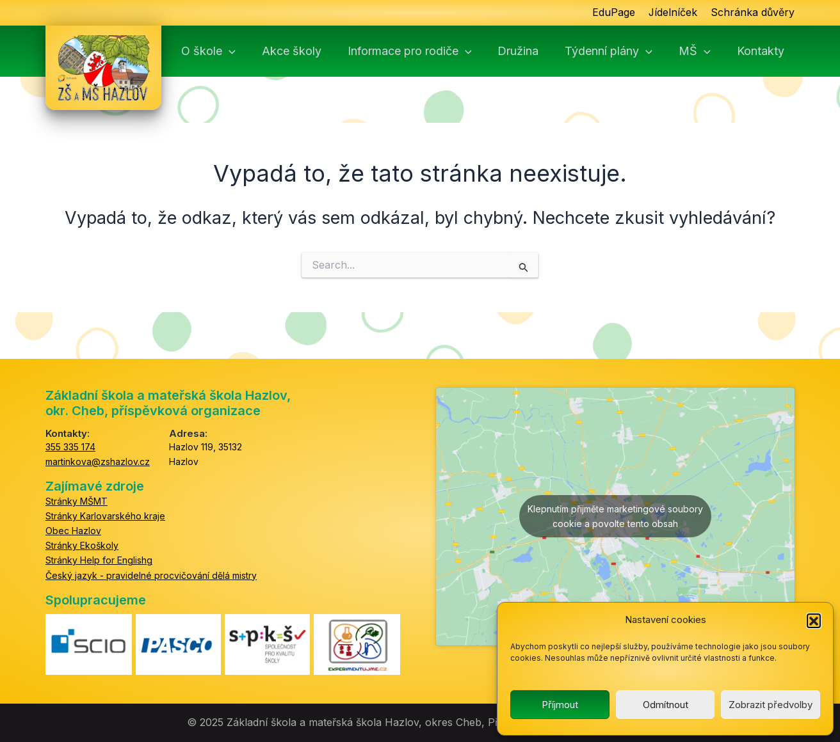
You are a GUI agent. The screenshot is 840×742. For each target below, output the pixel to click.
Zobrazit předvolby (770, 705)
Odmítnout (665, 705)
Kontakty (770, 51)
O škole (229, 51)
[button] (813, 620)
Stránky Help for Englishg (98, 560)
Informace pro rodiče (427, 51)
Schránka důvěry (753, 12)
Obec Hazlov (73, 530)
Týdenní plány (622, 51)
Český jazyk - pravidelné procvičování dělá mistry (151, 575)
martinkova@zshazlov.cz (97, 461)
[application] (250, 51)
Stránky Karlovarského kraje (105, 515)
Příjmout (560, 705)
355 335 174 (70, 446)
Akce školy (311, 51)
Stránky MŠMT (76, 501)
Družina (533, 51)
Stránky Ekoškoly (81, 545)
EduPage (613, 12)
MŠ (706, 51)
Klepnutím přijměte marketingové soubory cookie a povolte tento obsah (615, 516)
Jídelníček (672, 12)
